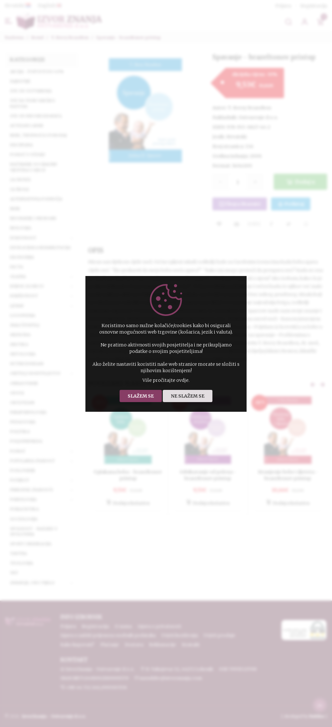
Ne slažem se (187, 396)
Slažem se (141, 396)
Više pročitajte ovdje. (166, 380)
